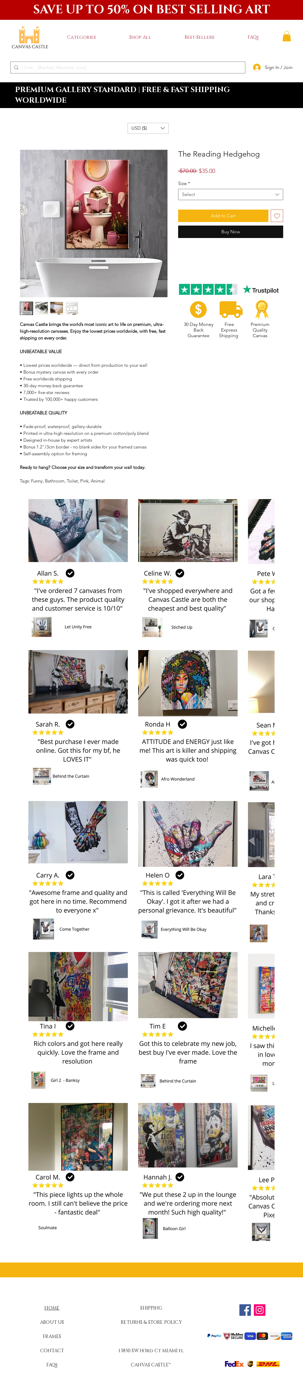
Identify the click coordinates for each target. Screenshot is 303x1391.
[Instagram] (259, 1310)
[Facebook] (245, 1310)
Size (184, 183)
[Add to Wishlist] (277, 216)
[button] (81, 37)
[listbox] (148, 128)
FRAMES (52, 1336)
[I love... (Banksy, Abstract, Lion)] (127, 67)
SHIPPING (151, 1308)
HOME (51, 1308)
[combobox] (230, 194)
